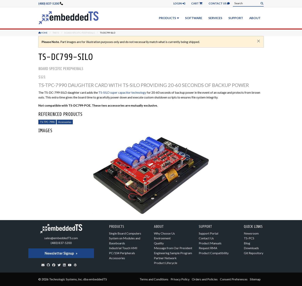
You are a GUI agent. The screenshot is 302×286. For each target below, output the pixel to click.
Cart (196, 3)
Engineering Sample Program (173, 253)
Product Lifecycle (165, 263)
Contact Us (219, 3)
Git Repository (253, 253)
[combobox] (248, 3)
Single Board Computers (125, 233)
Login (179, 3)
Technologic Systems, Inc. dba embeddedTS (78, 279)
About (255, 18)
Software (193, 18)
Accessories (64, 122)
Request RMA (208, 248)
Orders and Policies (205, 279)
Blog (247, 243)
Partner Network (165, 258)
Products (167, 18)
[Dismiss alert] (258, 41)
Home (42, 32)
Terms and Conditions (154, 279)
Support (235, 18)
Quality (159, 243)
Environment (162, 238)
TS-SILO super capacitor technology (122, 92)
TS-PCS (249, 238)
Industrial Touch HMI (123, 248)
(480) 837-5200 (48, 3)
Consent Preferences (233, 279)
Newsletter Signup (59, 253)
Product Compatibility (214, 253)
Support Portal (208, 233)
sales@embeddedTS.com (61, 238)
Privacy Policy (180, 279)
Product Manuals (210, 243)
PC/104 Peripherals (122, 253)
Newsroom (251, 233)
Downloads (251, 248)
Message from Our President (173, 248)
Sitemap (255, 279)
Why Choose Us (164, 233)
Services (215, 18)
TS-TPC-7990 (47, 122)
